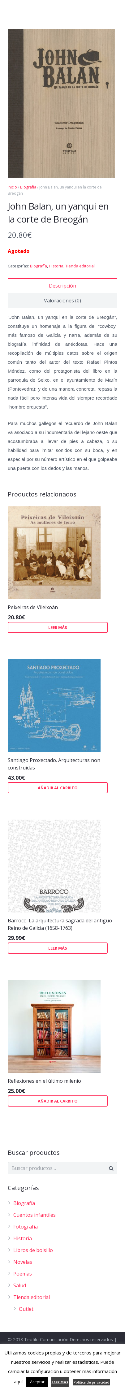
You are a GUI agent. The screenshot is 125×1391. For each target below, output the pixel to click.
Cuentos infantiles (34, 1214)
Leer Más (60, 1382)
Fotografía (25, 1226)
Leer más (57, 627)
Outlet (26, 1309)
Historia (56, 266)
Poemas (22, 1273)
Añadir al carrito (58, 788)
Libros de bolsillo (33, 1250)
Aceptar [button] (37, 1381)
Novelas (22, 1262)
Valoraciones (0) (62, 300)
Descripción (62, 285)
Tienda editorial (80, 266)
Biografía (38, 266)
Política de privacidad (91, 1382)
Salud (19, 1285)
